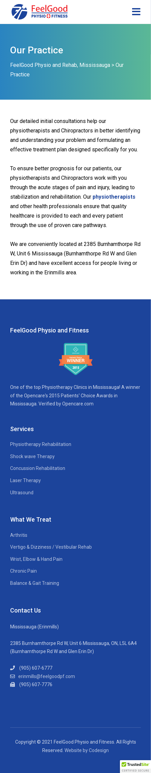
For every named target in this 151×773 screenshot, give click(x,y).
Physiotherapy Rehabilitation (40, 444)
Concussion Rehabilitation (37, 468)
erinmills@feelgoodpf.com (46, 676)
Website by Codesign (87, 750)
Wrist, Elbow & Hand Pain (36, 559)
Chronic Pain (23, 571)
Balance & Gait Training (34, 583)
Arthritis (18, 535)
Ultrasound (21, 492)
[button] (135, 766)
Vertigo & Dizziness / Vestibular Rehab (51, 547)
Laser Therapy (25, 480)
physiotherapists (114, 197)
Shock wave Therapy (32, 456)
